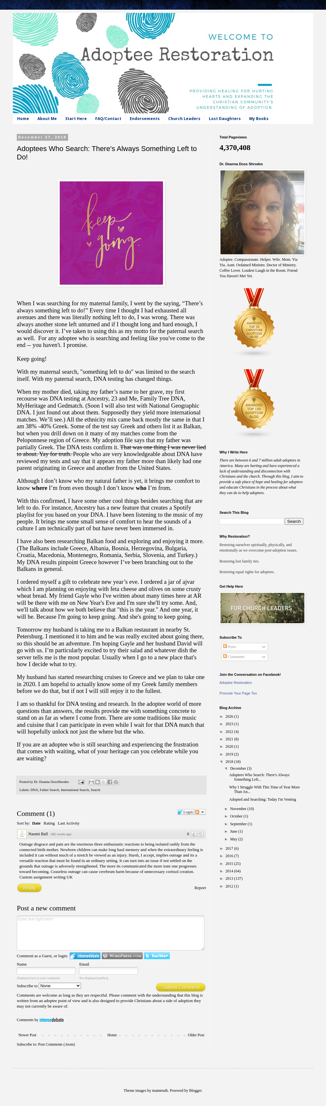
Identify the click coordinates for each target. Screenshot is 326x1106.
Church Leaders (184, 118)
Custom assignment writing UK (46, 877)
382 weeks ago (61, 834)
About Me (47, 118)
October (237, 816)
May (234, 839)
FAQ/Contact (108, 118)
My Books (259, 118)
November (239, 809)
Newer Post (27, 1035)
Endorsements (145, 118)
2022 (230, 731)
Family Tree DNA (162, 398)
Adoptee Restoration (235, 683)
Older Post (196, 1035)
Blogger (195, 1090)
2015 (230, 863)
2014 (230, 871)
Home (23, 118)
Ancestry (97, 398)
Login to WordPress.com (122, 955)
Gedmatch (69, 405)
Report (200, 887)
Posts (229, 646)
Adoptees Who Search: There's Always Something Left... (259, 777)
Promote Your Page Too (238, 693)
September (239, 824)
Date (36, 823)
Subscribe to (49, 985)
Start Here (76, 118)
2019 (230, 754)
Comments (234, 656)
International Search (75, 790)
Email (84, 964)
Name (22, 964)
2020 (230, 746)
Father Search (49, 790)
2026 (230, 716)
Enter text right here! (110, 933)
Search (95, 790)
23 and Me (124, 398)
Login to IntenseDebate (85, 955)
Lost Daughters (225, 118)
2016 (230, 856)
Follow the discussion (200, 812)
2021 (230, 739)
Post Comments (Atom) (56, 1044)
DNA (34, 790)
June (234, 831)
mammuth (160, 1090)
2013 (230, 878)
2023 (230, 724)
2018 (230, 761)
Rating (49, 823)
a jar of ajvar (179, 581)
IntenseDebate (51, 1019)
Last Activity (69, 823)
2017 (230, 848)
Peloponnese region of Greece (53, 440)
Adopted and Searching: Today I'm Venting (262, 799)
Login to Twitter (157, 955)
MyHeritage (31, 405)
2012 (230, 886)
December (238, 768)
